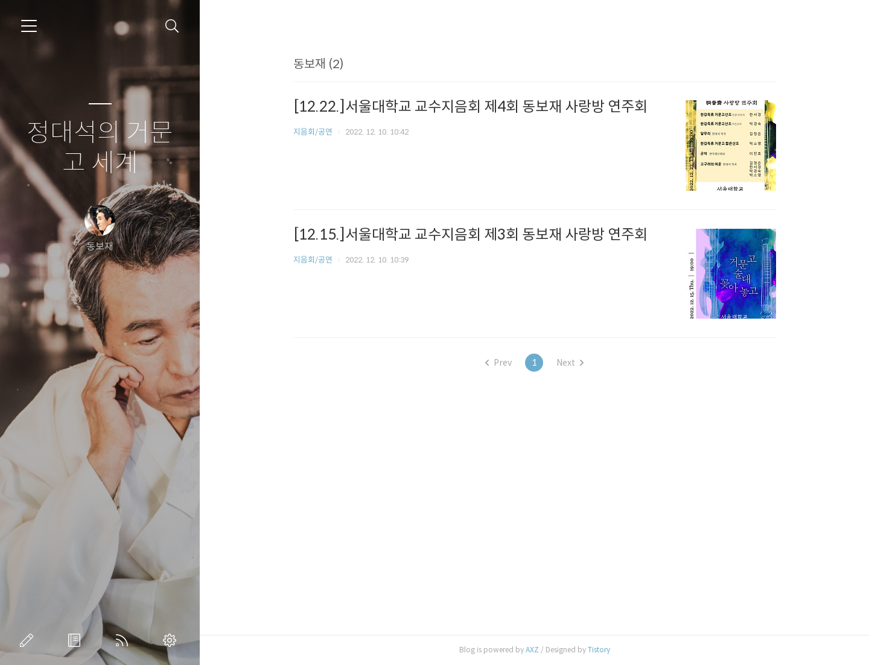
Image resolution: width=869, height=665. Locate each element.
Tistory (599, 649)
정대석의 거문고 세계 (100, 148)
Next (570, 362)
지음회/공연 (313, 132)
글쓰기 (28, 640)
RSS (124, 640)
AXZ (532, 649)
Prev (498, 362)
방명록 (76, 640)
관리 (172, 640)
